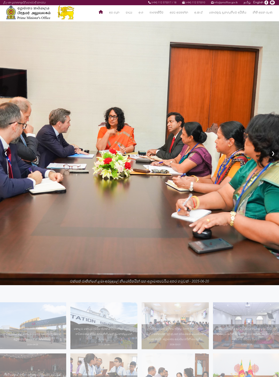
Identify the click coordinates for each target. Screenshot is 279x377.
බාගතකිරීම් (156, 12)
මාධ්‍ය (129, 12)
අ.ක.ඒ (198, 12)
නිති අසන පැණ (262, 12)
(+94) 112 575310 (193, 2)
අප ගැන (114, 12)
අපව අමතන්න (179, 12)
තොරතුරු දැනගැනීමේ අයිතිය (227, 12)
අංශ (141, 12)
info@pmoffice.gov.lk (224, 2)
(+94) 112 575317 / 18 (162, 2)
